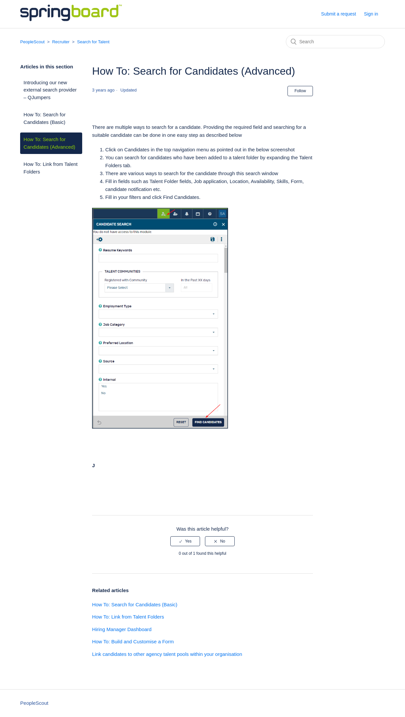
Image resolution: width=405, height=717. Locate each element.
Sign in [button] (371, 14)
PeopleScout (32, 41)
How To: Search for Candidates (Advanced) (49, 143)
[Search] (335, 41)
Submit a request (338, 14)
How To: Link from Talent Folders (50, 167)
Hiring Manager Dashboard (122, 629)
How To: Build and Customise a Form (133, 641)
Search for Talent (93, 41)
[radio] (185, 541)
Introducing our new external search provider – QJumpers (50, 90)
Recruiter (61, 41)
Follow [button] (300, 91)
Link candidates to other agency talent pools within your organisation (167, 654)
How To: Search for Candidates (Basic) (44, 118)
